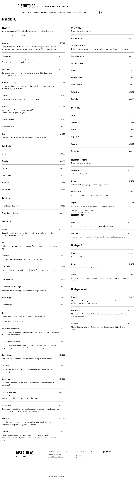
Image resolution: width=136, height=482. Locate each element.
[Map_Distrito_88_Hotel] (110, 451)
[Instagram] (101, 12)
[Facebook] (107, 451)
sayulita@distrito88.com (55, 457)
